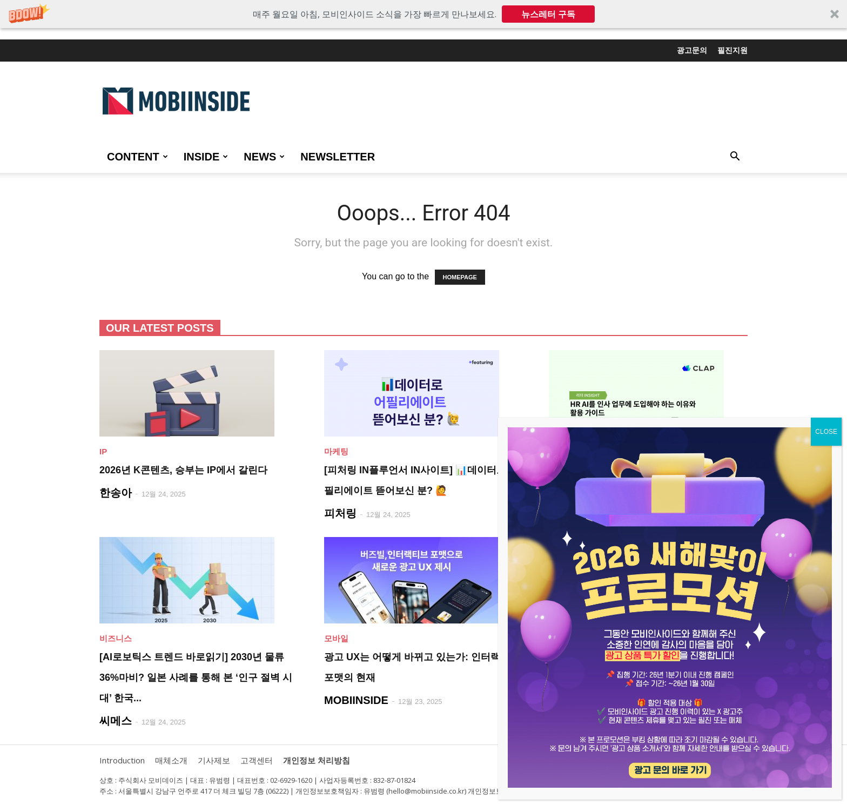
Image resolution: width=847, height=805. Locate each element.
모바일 (336, 638)
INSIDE (206, 157)
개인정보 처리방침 (316, 760)
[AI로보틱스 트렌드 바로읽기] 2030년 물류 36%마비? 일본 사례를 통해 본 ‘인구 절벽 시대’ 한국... (195, 677)
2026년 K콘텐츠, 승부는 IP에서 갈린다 (183, 470)
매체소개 (171, 760)
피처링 (340, 513)
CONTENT (137, 157)
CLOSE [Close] (826, 431)
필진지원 (732, 50)
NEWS (264, 157)
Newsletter (337, 157)
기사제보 (214, 760)
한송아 (115, 493)
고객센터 (256, 760)
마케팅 (336, 451)
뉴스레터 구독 (548, 14)
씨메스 (115, 721)
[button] (423, 14)
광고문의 (692, 50)
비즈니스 (115, 638)
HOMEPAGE (460, 277)
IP (103, 451)
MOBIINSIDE (356, 700)
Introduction (122, 760)
